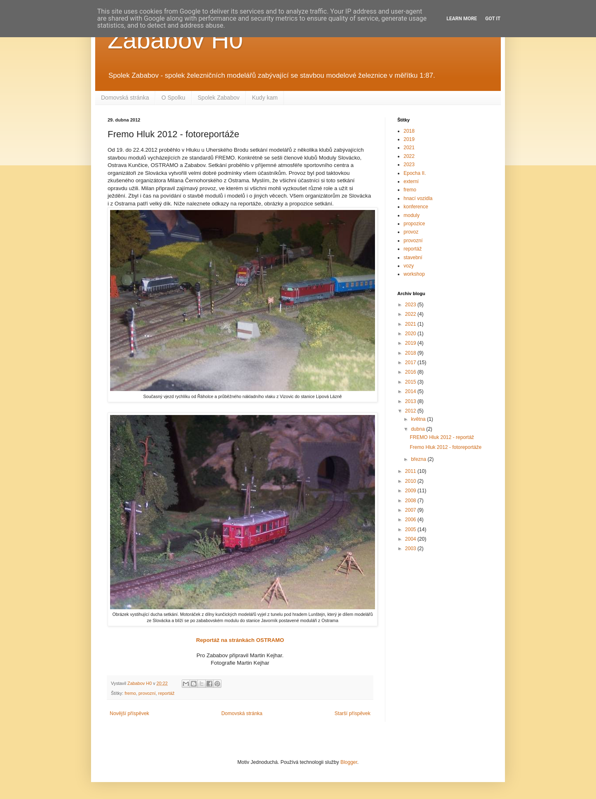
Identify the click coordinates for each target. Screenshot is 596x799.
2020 (411, 333)
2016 (411, 372)
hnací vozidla (418, 198)
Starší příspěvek (352, 713)
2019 (409, 139)
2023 (409, 164)
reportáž (166, 693)
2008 (411, 500)
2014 (411, 391)
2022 (409, 156)
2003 (411, 548)
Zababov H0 (175, 40)
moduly (412, 215)
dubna (418, 429)
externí (411, 181)
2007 (411, 510)
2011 (411, 471)
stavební (413, 257)
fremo (130, 693)
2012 (411, 411)
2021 (409, 147)
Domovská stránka (125, 97)
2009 (411, 491)
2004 (411, 539)
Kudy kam (265, 97)
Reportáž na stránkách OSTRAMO (240, 640)
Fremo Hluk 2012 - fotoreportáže (445, 447)
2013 (411, 401)
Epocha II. (415, 173)
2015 (411, 382)
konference (416, 207)
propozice (414, 224)
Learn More (462, 18)
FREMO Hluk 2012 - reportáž (442, 437)
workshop (414, 274)
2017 (411, 362)
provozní (147, 693)
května (419, 419)
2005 (411, 529)
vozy (409, 266)
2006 (411, 519)
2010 (411, 481)
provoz (411, 232)
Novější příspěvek (129, 713)
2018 (409, 131)
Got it (492, 18)
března (419, 459)
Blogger (348, 762)
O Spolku (173, 97)
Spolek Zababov (219, 97)
